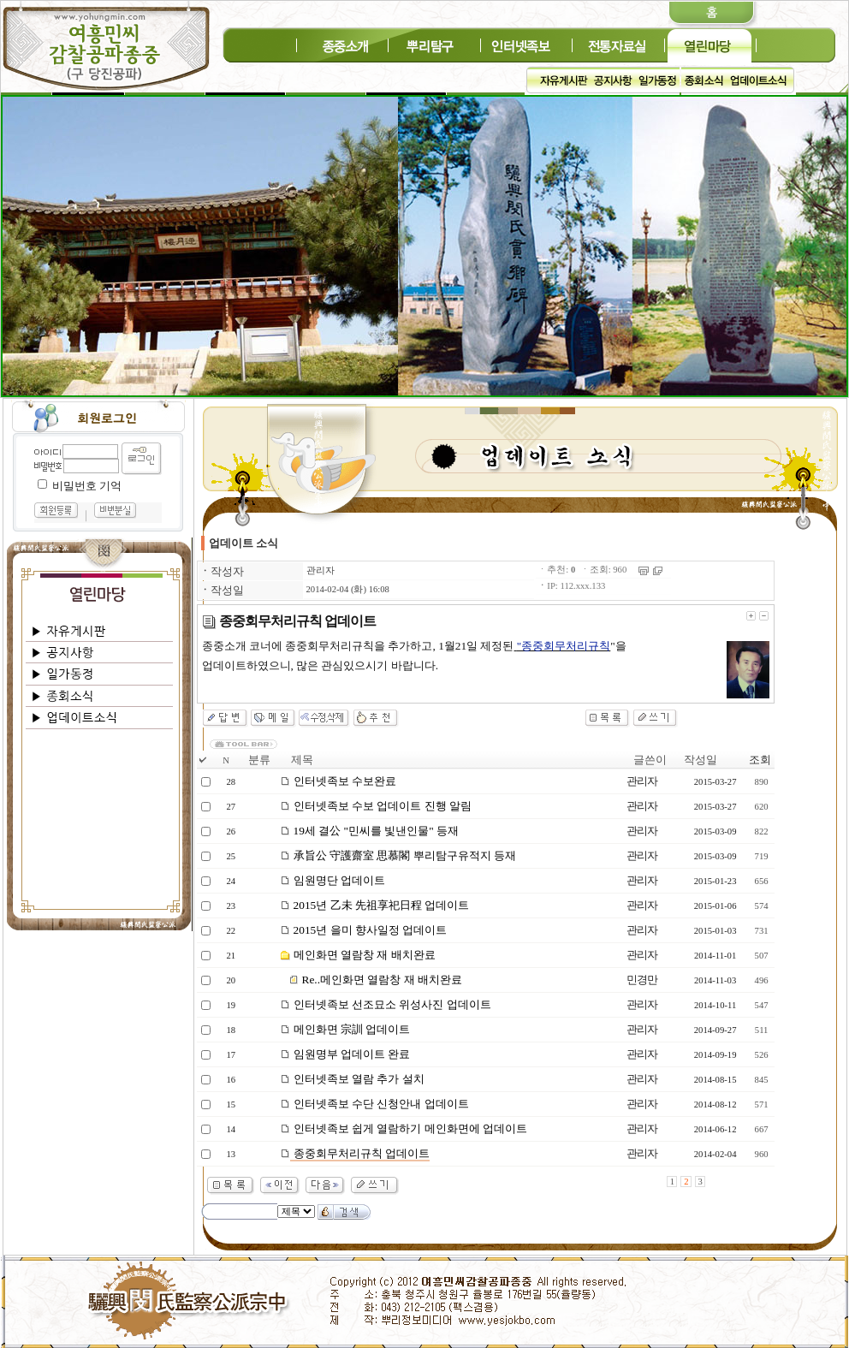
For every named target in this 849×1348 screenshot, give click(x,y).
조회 (760, 759)
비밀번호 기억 (87, 485)
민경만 (641, 979)
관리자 (320, 570)
